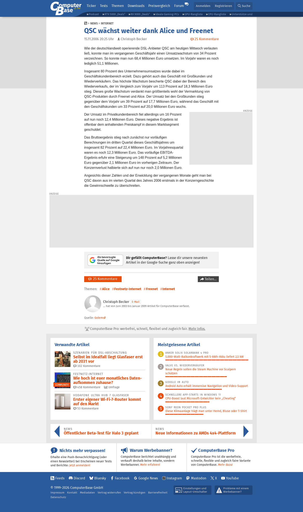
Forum (179, 5)
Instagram (174, 478)
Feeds (59, 478)
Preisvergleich (159, 5)
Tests (104, 5)
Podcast (94, 14)
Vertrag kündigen (134, 493)
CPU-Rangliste (217, 14)
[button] (244, 6)
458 (86, 387)
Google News (148, 478)
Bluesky (100, 478)
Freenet (152, 289)
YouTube (232, 478)
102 (86, 366)
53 (86, 408)
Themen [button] (118, 5)
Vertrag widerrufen (109, 493)
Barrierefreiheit (157, 493)
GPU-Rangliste (194, 14)
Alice (106, 289)
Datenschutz (58, 497)
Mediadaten (87, 493)
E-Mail (136, 302)
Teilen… (210, 279)
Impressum (57, 493)
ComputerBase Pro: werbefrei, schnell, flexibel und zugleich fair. (145, 329)
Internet (107, 23)
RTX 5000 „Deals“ (115, 14)
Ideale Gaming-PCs (167, 14)
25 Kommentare (102, 278)
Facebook (122, 478)
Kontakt (72, 493)
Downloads (136, 5)
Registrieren (223, 6)
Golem (98, 318)
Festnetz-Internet (127, 289)
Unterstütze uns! (242, 14)
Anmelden (203, 6)
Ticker (91, 5)
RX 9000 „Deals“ (140, 14)
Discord (79, 478)
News (94, 23)
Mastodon (198, 478)
